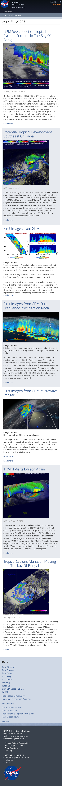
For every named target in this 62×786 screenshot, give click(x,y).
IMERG (5, 691)
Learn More (8, 456)
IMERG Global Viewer (11, 707)
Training (6, 682)
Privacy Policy (11, 743)
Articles (5, 721)
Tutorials (6, 685)
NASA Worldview (9, 710)
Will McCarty (17, 733)
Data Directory (9, 666)
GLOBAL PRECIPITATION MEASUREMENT (18, 5)
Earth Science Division (14, 755)
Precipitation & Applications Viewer (18, 713)
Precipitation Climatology (13, 695)
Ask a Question (11, 748)
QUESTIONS (54, 4)
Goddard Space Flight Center (17, 757)
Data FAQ (6, 676)
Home (4, 15)
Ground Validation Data (13, 688)
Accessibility (24, 743)
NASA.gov (9, 760)
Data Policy (7, 679)
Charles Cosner (21, 736)
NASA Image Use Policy (15, 745)
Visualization (8, 703)
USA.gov (8, 762)
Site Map (8, 750)
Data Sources (8, 670)
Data (5, 662)
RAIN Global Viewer (10, 716)
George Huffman (22, 731)
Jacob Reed (19, 738)
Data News (7, 673)
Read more (8, 123)
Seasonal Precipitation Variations (16, 698)
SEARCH (53, 2)
